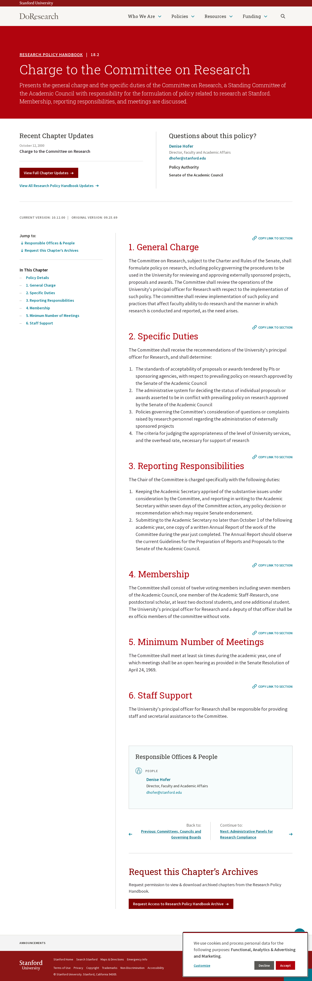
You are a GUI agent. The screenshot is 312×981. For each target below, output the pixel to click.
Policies (179, 16)
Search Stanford (87, 959)
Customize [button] (202, 965)
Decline (264, 965)
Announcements (33, 943)
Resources (215, 16)
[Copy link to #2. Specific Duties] (272, 327)
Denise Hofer (181, 146)
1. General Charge (41, 285)
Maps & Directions (112, 959)
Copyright (92, 968)
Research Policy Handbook (51, 54)
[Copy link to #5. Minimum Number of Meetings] (272, 633)
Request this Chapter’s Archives (51, 250)
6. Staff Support (39, 323)
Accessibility (156, 968)
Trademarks (109, 968)
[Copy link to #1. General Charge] (272, 238)
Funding (252, 16)
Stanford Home (63, 959)
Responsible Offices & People (50, 242)
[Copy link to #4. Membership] (272, 565)
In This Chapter (34, 270)
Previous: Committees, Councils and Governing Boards (165, 834)
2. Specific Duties (40, 292)
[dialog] (245, 954)
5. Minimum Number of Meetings (52, 315)
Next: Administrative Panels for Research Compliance (256, 834)
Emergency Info (137, 959)
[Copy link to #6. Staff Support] (272, 686)
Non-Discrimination (132, 968)
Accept (285, 965)
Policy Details (37, 277)
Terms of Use (62, 968)
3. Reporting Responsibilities (50, 300)
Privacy (78, 968)
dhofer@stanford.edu (187, 158)
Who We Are (141, 16)
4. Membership (38, 307)
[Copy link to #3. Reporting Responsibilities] (272, 457)
